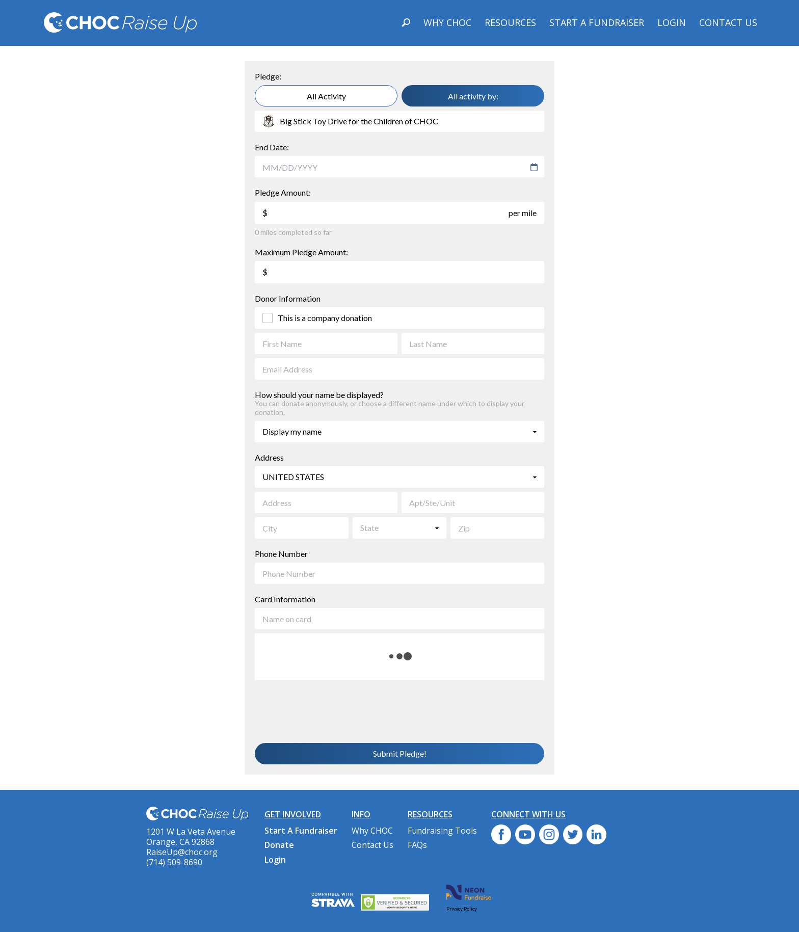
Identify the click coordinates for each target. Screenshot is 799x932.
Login (671, 22)
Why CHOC (447, 22)
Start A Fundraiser (596, 22)
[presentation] (332, 711)
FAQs (417, 844)
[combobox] (394, 167)
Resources (510, 22)
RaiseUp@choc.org (182, 852)
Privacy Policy (461, 909)
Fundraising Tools (442, 830)
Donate (279, 844)
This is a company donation (325, 318)
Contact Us (728, 22)
